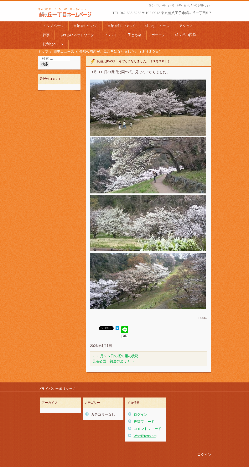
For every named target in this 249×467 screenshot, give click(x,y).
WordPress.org (145, 436)
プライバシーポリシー (55, 389)
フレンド (111, 35)
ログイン (141, 414)
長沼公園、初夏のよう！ (113, 361)
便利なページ (53, 44)
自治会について (85, 26)
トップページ (53, 26)
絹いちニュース (157, 26)
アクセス (186, 26)
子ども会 (135, 35)
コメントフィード (147, 429)
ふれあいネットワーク (77, 35)
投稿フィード (144, 422)
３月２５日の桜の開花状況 (115, 356)
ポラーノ (158, 35)
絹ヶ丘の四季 (185, 35)
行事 (46, 35)
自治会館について (121, 26)
